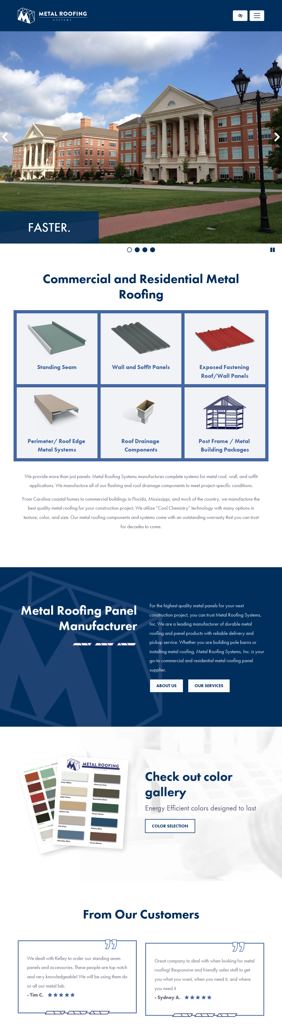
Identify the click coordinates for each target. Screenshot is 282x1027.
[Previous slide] (5, 137)
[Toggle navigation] (257, 15)
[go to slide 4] (152, 250)
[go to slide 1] (129, 250)
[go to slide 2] (137, 250)
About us (226, 685)
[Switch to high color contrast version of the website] (240, 15)
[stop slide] (272, 250)
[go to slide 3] (144, 250)
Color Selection (170, 860)
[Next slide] (277, 137)
